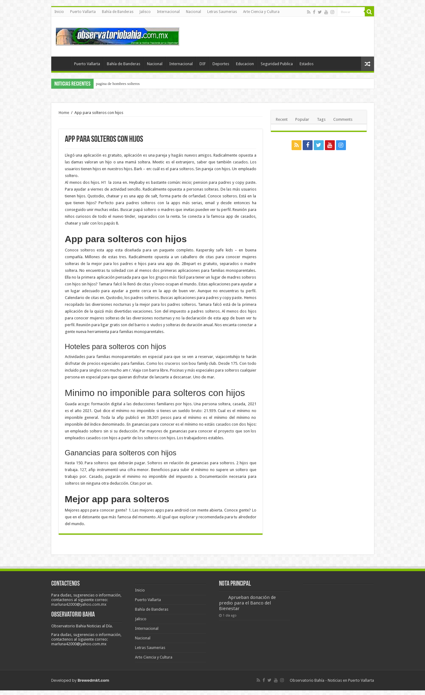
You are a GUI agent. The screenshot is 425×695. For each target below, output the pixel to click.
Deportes (220, 63)
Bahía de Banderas (117, 12)
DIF (203, 63)
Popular (302, 119)
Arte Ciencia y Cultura (261, 12)
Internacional (168, 12)
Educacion (245, 63)
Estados (306, 63)
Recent (282, 119)
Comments (342, 119)
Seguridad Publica (277, 63)
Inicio (59, 12)
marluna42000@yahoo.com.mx (79, 604)
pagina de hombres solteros (118, 83)
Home (64, 112)
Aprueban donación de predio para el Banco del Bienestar (247, 603)
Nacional (193, 12)
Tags (321, 119)
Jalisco (145, 12)
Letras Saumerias (222, 12)
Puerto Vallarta (83, 12)
